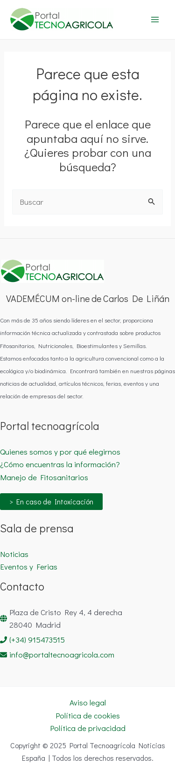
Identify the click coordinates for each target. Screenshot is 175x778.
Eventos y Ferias (28, 566)
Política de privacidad (88, 728)
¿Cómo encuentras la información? (60, 464)
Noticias (14, 554)
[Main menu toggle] (155, 19)
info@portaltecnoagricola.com (61, 654)
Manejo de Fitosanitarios (44, 477)
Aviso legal (88, 702)
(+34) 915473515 (37, 639)
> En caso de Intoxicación (51, 501)
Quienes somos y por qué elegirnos (60, 451)
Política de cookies (88, 715)
